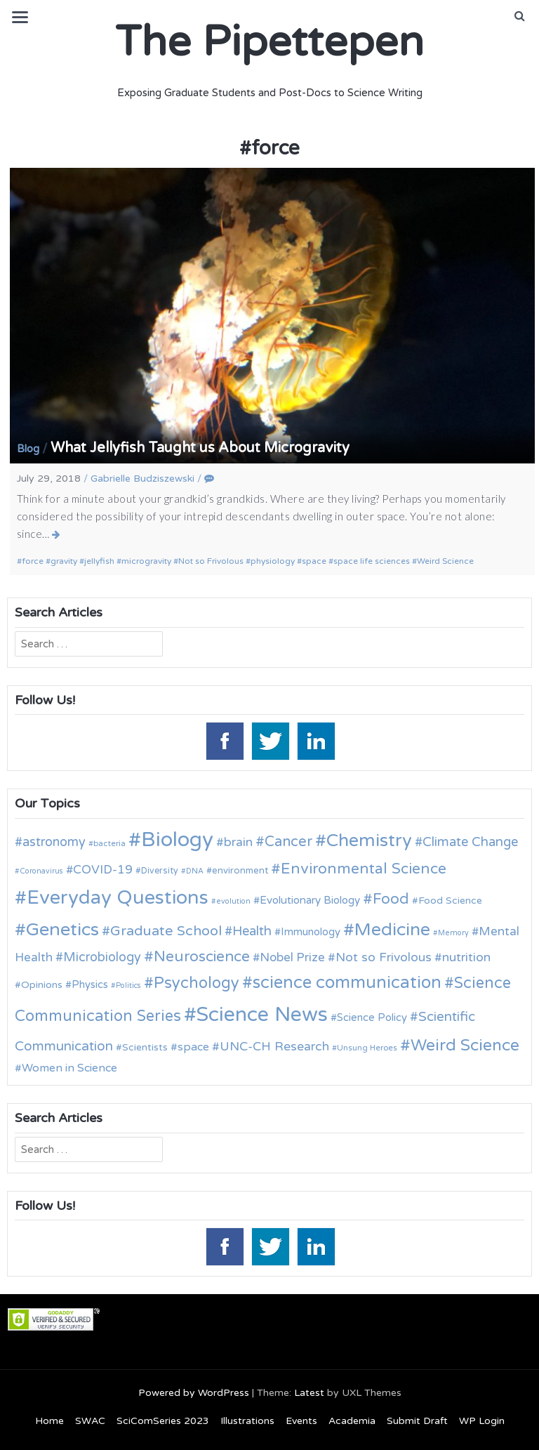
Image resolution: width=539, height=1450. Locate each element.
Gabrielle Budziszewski (142, 479)
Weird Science (445, 561)
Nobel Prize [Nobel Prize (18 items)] (292, 957)
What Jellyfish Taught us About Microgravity (200, 448)
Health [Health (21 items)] (252, 931)
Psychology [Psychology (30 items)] (196, 983)
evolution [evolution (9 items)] (233, 901)
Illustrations (247, 1421)
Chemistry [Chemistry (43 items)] (369, 840)
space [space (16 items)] (193, 1047)
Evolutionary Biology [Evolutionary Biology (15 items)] (310, 900)
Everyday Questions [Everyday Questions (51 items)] (117, 897)
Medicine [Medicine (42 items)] (392, 929)
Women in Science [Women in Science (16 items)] (69, 1068)
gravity (64, 561)
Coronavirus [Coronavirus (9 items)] (41, 871)
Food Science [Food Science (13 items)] (450, 901)
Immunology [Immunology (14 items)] (310, 931)
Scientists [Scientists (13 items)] (145, 1047)
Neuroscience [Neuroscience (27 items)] (202, 956)
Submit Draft (417, 1421)
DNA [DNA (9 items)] (195, 871)
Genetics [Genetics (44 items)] (62, 929)
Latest (309, 1393)
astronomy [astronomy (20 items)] (54, 842)
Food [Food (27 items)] (391, 899)
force (33, 561)
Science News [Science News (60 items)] (262, 1014)
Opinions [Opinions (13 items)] (41, 985)
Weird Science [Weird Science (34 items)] (465, 1045)
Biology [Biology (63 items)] (177, 839)
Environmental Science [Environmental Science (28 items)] (363, 868)
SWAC (90, 1421)
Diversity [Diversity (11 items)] (159, 871)
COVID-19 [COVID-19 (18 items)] (103, 869)
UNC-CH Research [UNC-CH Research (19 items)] (274, 1046)
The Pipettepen (269, 42)
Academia (351, 1421)
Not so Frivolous (211, 561)
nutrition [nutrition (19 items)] (466, 957)
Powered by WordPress (193, 1393)
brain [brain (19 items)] (238, 842)
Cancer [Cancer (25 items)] (288, 841)
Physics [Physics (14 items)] (90, 984)
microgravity (146, 561)
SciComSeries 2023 (163, 1421)
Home (49, 1421)
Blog (28, 448)
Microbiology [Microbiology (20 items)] (102, 957)
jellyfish (99, 561)
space (314, 561)
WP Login (482, 1421)
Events (301, 1421)
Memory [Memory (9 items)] (453, 932)
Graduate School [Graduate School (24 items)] (166, 931)
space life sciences (371, 561)
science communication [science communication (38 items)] (347, 983)
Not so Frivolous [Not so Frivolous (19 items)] (383, 957)
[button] (519, 16)
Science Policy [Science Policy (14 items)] (372, 1017)
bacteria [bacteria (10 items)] (109, 843)
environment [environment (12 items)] (240, 870)
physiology (273, 561)
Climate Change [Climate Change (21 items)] (470, 842)
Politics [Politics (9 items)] (128, 985)
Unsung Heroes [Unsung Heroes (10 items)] (367, 1048)
